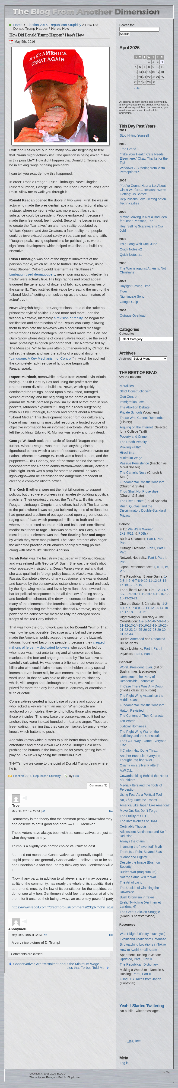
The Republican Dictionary (139, 964)
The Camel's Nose (133, 472)
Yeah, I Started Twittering (141, 1005)
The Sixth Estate (132, 501)
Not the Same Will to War (138, 877)
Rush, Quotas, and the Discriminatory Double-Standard (143, 508)
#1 (43, 811)
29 (159, 629)
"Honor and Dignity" (134, 857)
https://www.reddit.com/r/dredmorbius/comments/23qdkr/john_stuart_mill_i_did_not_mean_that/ (85, 907)
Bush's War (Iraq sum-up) (138, 872)
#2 (45, 935)
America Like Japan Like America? (145, 805)
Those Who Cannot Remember (142, 418)
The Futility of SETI (133, 816)
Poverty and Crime (133, 436)
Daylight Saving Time (135, 286)
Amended (137, 639)
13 (160, 580)
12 (155, 580)
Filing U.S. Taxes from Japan (140, 979)
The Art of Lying (131, 882)
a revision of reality (68, 318)
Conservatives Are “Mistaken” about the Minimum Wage (56, 964)
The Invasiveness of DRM (138, 821)
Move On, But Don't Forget (139, 810)
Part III (124, 543)
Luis (76, 776)
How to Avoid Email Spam (138, 950)
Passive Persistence (134, 463)
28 (154, 629)
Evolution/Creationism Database (143, 939)
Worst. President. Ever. (136, 667)
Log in (124, 1063)
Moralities (127, 386)
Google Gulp (129, 302)
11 (150, 580)
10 (145, 580)
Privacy (125, 515)
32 (126, 634)
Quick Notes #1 (131, 254)
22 (126, 629)
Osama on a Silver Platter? (139, 765)
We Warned (140, 529)
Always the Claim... (133, 841)
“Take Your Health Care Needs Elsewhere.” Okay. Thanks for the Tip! (144, 158)
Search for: (127, 25)
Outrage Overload (133, 315)
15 (122, 585)
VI (125, 571)
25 (140, 629)
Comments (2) (98, 785)
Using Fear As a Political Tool (141, 794)
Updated (126, 959)
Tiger (123, 291)
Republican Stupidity (65, 25)
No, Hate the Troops (138, 800)
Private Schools (131, 412)
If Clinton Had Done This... (139, 750)
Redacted (158, 639)
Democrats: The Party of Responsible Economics (137, 679)
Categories (126, 333)
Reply (112, 811)
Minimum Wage (131, 458)
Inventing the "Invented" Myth (141, 846)
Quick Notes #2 (131, 249)
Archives (125, 358)
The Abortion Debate (134, 407)
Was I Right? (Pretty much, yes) (142, 934)
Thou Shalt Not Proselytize (139, 491)
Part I (151, 539)
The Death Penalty (133, 442)
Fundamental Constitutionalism (142, 482)
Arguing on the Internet (136, 427)
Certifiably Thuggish (134, 826)
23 (131, 629)
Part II (161, 539)
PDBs (142, 533)
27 (150, 629)
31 (122, 634)
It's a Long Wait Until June (138, 244)
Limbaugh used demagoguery (32, 274)
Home (17, 25)
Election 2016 (37, 25)
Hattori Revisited (132, 710)
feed (135, 1041)
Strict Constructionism (135, 391)
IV (166, 567)
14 (164, 580)
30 (164, 629)
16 (126, 585)
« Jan (137, 88)
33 (131, 634)
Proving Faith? (130, 447)
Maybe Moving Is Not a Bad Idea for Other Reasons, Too (143, 219)
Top (168, 1072)
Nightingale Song (132, 296)
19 (140, 585)
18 (136, 585)
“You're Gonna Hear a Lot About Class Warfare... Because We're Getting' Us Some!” (143, 190)
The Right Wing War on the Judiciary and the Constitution (141, 734)
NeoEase (46, 1077)
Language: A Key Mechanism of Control (41, 358)
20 (131, 598)
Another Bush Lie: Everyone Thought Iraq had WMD (140, 758)
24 (136, 629)
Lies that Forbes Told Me (86, 968)
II (158, 567)
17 (131, 585)
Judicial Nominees (133, 726)
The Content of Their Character (142, 715)
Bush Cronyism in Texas (137, 897)
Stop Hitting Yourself (134, 135)
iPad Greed (128, 149)
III (162, 567)
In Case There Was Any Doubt (141, 686)
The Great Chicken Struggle (140, 912)
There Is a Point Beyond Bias (141, 852)
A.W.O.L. (126, 770)
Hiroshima (127, 452)
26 (145, 629)
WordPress (16, 1075)
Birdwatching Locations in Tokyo (143, 944)
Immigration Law (132, 402)
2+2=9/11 (127, 533)
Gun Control (128, 396)
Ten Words (127, 721)
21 (136, 598)
